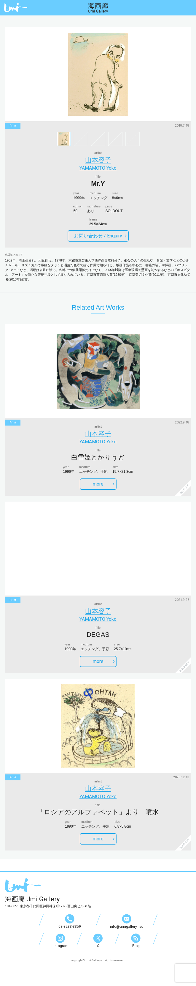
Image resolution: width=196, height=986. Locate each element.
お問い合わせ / (100, 236)
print (12, 125)
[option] (98, 74)
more (104, 484)
